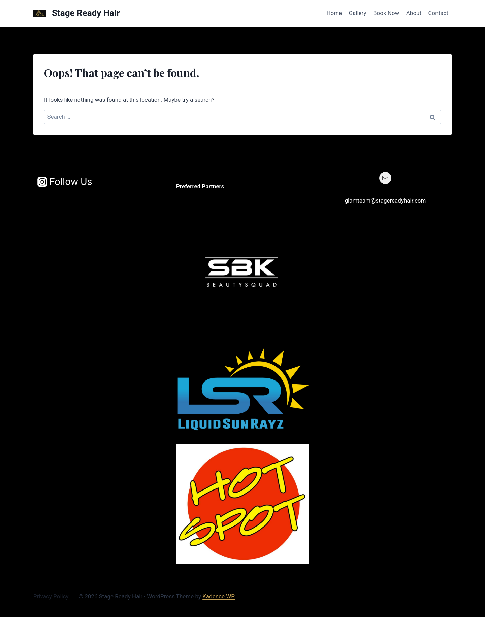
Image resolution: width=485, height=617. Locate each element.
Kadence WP (218, 596)
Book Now (386, 13)
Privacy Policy (51, 596)
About (413, 13)
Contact (438, 13)
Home (334, 13)
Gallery (357, 13)
